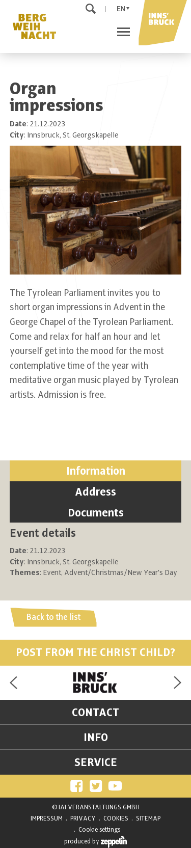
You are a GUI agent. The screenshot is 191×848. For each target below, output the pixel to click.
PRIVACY (83, 818)
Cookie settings (99, 829)
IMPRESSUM (47, 818)
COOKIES (115, 818)
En (121, 9)
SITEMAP (148, 818)
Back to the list (53, 617)
